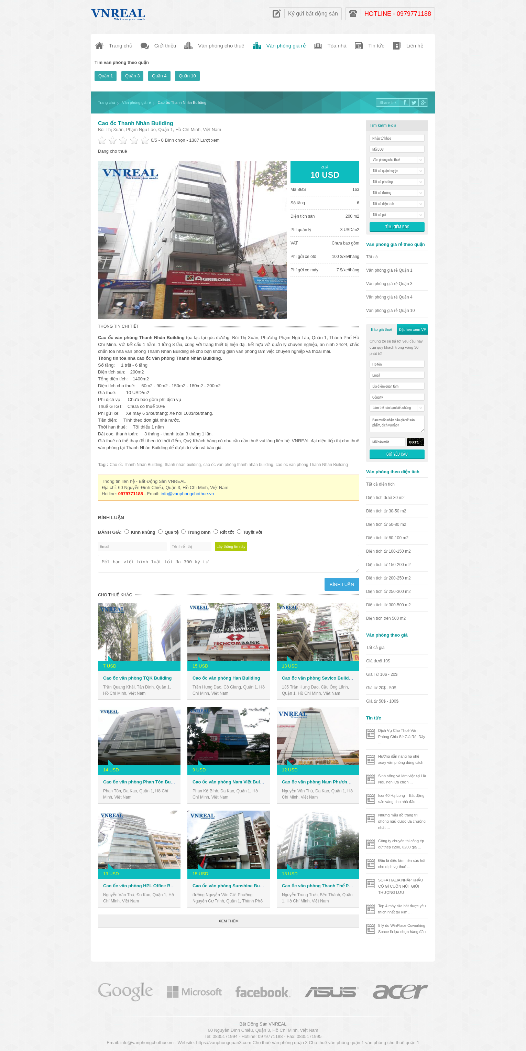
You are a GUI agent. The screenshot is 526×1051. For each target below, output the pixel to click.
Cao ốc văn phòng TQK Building (137, 680)
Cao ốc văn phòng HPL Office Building (144, 887)
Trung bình (198, 532)
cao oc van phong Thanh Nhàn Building (312, 464)
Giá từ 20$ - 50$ (381, 687)
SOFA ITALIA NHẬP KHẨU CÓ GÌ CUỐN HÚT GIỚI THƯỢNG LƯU (400, 886)
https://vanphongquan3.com (223, 1042)
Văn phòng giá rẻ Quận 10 (390, 310)
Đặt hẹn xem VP (412, 329)
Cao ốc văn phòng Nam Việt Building (232, 784)
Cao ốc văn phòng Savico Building (318, 680)
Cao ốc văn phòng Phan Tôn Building (143, 784)
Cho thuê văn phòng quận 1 (336, 1042)
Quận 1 (105, 75)
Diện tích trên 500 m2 (386, 618)
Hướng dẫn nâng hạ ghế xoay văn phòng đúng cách (401, 759)
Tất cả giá (375, 647)
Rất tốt (227, 532)
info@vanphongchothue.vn (187, 493)
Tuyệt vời (252, 532)
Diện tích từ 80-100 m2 (387, 537)
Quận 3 (132, 75)
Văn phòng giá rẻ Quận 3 (389, 283)
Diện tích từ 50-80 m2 (386, 524)
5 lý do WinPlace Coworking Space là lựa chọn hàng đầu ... (402, 931)
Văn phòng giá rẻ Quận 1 (389, 270)
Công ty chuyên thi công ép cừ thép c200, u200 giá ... (401, 844)
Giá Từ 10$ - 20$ (381, 674)
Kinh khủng (143, 532)
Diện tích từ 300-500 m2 (388, 605)
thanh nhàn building (183, 464)
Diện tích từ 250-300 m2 (388, 591)
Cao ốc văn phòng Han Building (226, 680)
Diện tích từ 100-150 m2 (388, 551)
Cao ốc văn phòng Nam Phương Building (325, 784)
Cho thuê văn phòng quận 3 (280, 1042)
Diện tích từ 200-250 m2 (388, 578)
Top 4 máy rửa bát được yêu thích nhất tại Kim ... (402, 909)
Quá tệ (171, 532)
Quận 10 (187, 75)
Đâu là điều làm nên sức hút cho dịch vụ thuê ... (401, 863)
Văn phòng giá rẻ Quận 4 (389, 297)
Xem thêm (229, 923)
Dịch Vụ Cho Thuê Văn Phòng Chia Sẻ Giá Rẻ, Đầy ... (401, 736)
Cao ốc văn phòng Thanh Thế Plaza (319, 887)
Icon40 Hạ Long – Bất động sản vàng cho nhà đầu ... (401, 798)
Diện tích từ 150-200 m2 (388, 564)
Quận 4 (159, 75)
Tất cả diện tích (380, 484)
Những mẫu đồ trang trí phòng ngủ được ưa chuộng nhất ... (402, 821)
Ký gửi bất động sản (313, 14)
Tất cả (372, 256)
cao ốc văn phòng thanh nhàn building (238, 464)
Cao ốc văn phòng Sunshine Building (232, 887)
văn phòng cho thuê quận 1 (392, 1042)
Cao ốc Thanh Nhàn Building (135, 123)
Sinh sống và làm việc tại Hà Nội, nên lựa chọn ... (402, 779)
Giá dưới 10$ (378, 661)
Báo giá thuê (381, 329)
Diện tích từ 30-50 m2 (386, 511)
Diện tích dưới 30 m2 (385, 497)
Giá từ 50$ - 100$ (382, 701)
